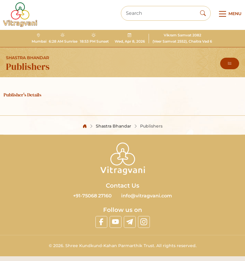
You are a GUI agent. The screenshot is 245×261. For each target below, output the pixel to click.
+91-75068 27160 (92, 196)
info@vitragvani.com (146, 196)
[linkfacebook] (101, 222)
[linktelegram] (130, 222)
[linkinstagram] (144, 222)
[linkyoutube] (115, 222)
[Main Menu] (229, 14)
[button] (229, 63)
